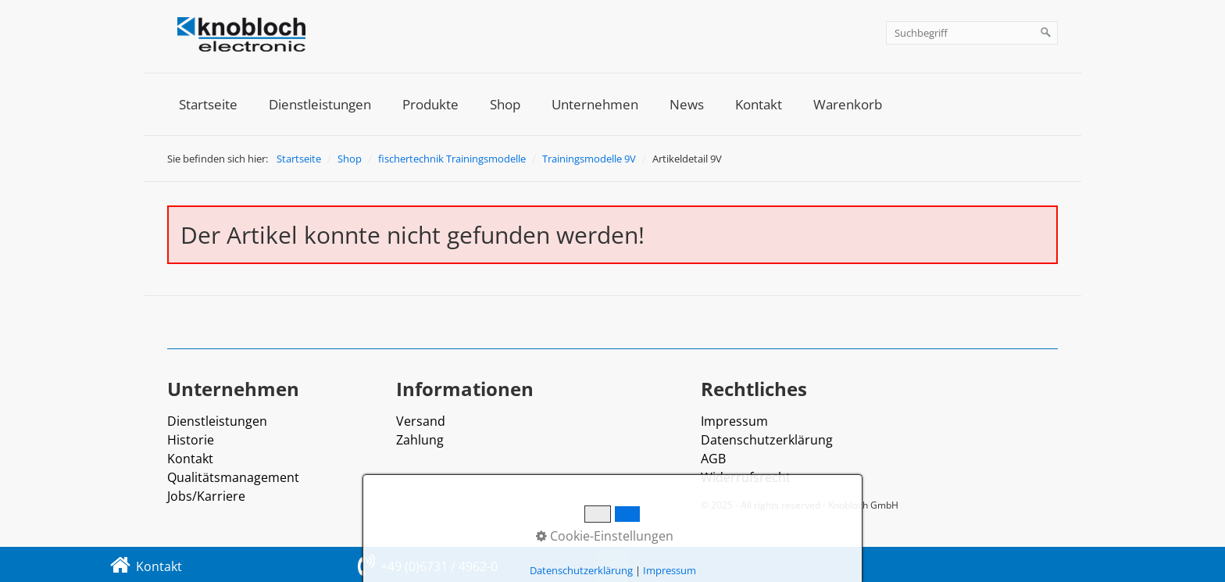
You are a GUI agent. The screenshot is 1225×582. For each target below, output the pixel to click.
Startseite (208, 104)
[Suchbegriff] (972, 33)
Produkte (430, 104)
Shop (505, 104)
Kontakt (758, 104)
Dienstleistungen (320, 104)
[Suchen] (1046, 33)
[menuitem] (208, 104)
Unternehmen (595, 104)
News (687, 104)
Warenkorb (847, 104)
